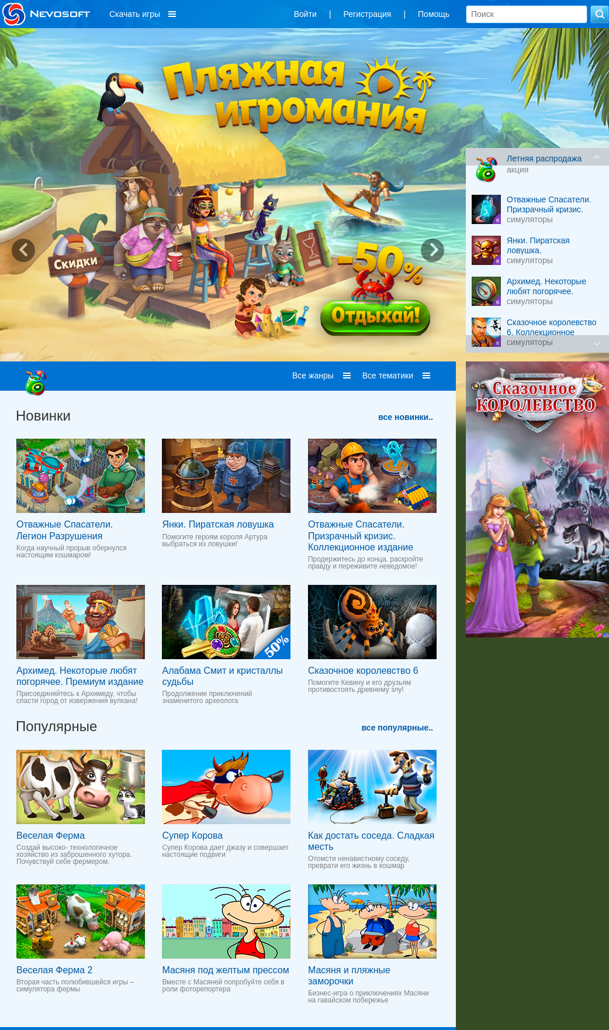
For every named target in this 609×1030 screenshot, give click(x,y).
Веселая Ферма (50, 835)
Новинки (43, 415)
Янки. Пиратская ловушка (218, 524)
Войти (305, 14)
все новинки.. (405, 417)
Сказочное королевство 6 (363, 671)
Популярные (56, 726)
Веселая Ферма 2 (54, 970)
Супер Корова (192, 835)
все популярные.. (397, 727)
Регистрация (368, 14)
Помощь (433, 14)
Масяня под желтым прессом (225, 970)
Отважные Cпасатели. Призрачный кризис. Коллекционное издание (360, 535)
